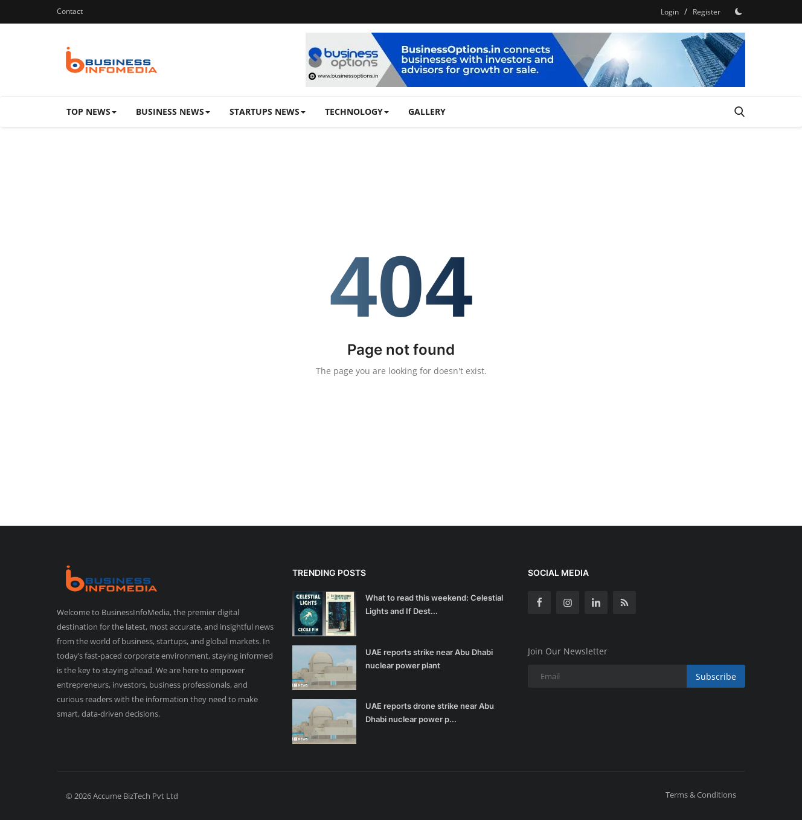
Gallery (427, 111)
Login (670, 12)
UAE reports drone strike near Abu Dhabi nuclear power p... (429, 712)
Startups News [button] (267, 111)
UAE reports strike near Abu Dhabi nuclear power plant (429, 658)
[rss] (624, 602)
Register (706, 12)
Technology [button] (357, 111)
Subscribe (716, 676)
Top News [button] (91, 111)
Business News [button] (173, 111)
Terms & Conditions (701, 794)
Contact (70, 11)
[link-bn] (525, 60)
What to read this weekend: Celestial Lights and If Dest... (434, 604)
